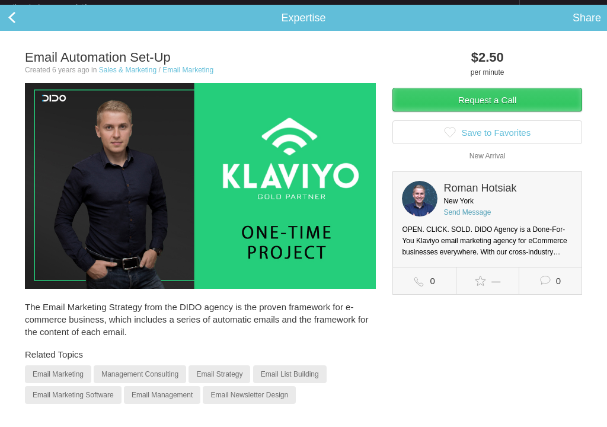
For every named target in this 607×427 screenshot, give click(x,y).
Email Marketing (187, 79)
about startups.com (562, 8)
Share (587, 27)
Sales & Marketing (127, 79)
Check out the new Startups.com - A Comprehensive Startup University (391, 8)
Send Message (467, 222)
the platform (61, 7)
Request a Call (487, 109)
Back (23, 27)
